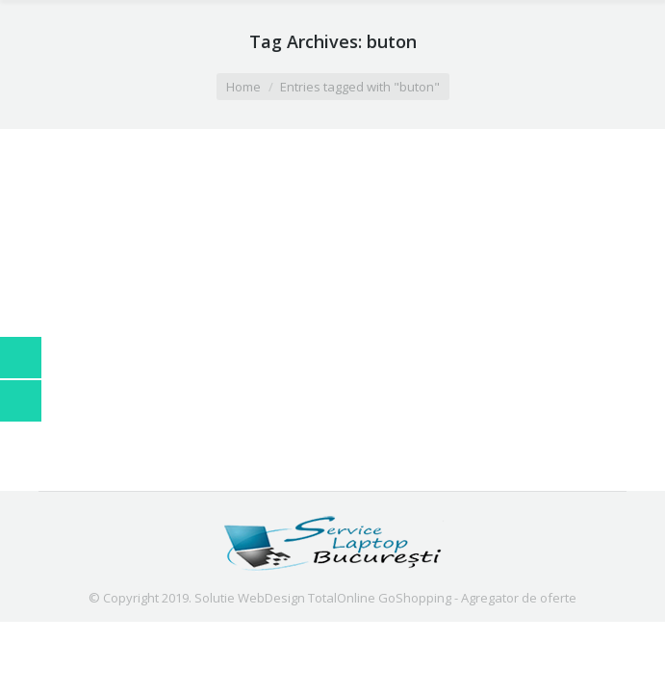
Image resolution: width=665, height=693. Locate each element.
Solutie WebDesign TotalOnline (284, 597)
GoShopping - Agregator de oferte (477, 597)
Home (243, 86)
